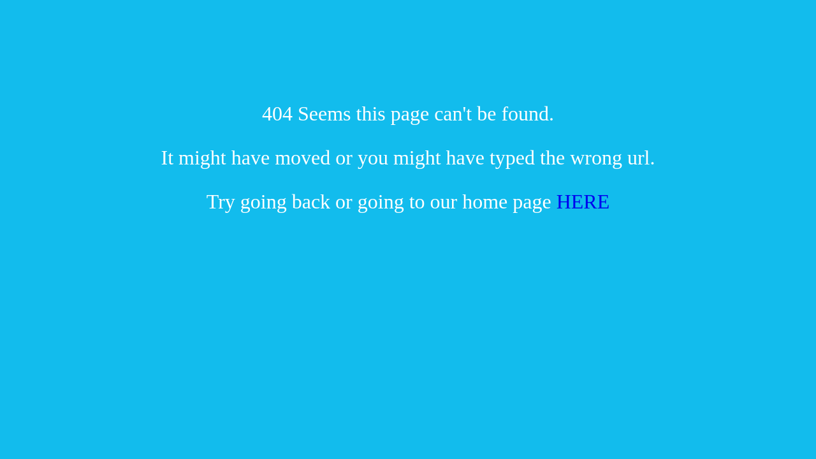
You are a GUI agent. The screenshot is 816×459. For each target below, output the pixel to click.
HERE (583, 201)
